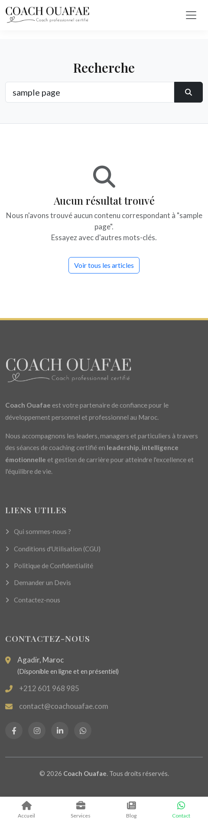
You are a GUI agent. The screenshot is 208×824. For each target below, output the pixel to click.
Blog (131, 810)
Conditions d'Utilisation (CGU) (53, 554)
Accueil (26, 810)
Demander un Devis (38, 588)
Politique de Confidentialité (49, 571)
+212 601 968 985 (49, 693)
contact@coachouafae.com (63, 711)
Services (80, 810)
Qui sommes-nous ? (38, 537)
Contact (181, 810)
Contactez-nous (32, 605)
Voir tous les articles (104, 265)
